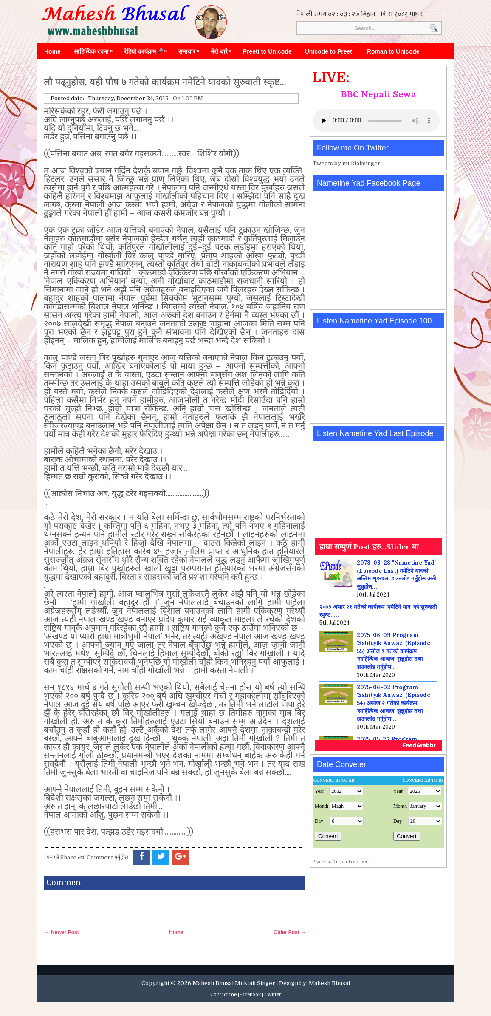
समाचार (191, 49)
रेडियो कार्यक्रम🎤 (148, 49)
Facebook (250, 994)
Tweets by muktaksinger (347, 163)
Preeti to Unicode (267, 51)
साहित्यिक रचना (95, 49)
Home (52, 51)
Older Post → (290, 932)
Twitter (273, 994)
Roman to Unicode (393, 51)
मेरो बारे (223, 49)
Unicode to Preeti (329, 51)
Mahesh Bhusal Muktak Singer (233, 983)
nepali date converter (354, 862)
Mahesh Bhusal (329, 983)
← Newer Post (62, 932)
